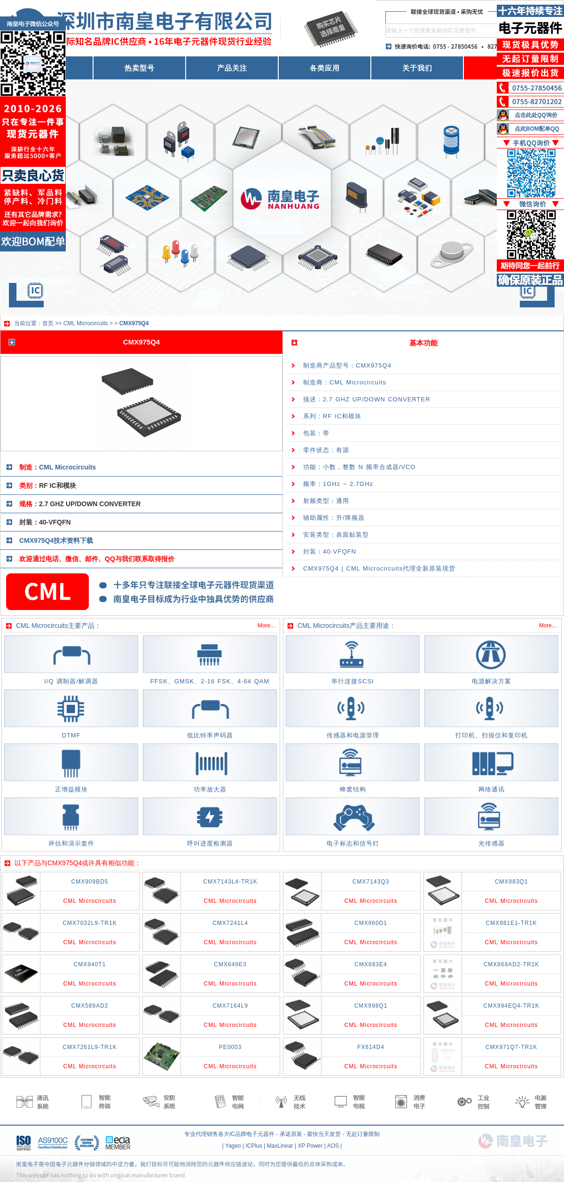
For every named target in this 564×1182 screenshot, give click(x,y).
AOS (333, 1146)
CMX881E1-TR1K (511, 923)
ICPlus (253, 1146)
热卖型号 (140, 68)
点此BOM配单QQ (537, 128)
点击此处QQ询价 (536, 115)
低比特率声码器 (210, 735)
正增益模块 (71, 789)
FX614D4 (370, 1047)
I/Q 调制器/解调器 (71, 681)
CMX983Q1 (511, 881)
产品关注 (232, 68)
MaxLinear (280, 1146)
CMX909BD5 (89, 881)
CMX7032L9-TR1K (90, 923)
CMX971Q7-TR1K (511, 1047)
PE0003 (230, 1047)
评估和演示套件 (71, 843)
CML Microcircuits (85, 323)
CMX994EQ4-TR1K (511, 1005)
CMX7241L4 (230, 923)
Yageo (233, 1146)
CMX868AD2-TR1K (512, 964)
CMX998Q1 (371, 1005)
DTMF (71, 735)
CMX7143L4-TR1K (230, 881)
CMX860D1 (370, 923)
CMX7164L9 (230, 1005)
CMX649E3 (230, 964)
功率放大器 (210, 789)
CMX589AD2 (89, 1005)
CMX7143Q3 (370, 881)
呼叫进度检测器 (210, 843)
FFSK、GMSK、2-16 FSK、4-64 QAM (210, 681)
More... (266, 625)
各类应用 (325, 68)
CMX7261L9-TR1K (90, 1047)
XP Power (310, 1146)
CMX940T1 (90, 964)
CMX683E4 (370, 964)
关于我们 (417, 68)
